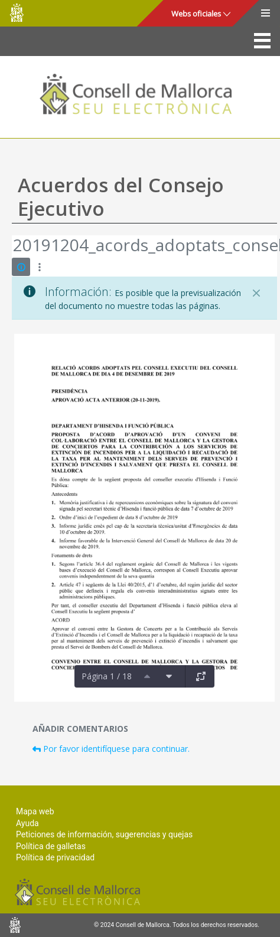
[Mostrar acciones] (39, 267)
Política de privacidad (55, 857)
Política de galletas (51, 846)
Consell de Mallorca (16, 13)
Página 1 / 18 (107, 676)
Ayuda (27, 823)
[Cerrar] (256, 293)
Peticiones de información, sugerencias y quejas (104, 834)
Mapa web (35, 811)
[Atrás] (12, 246)
